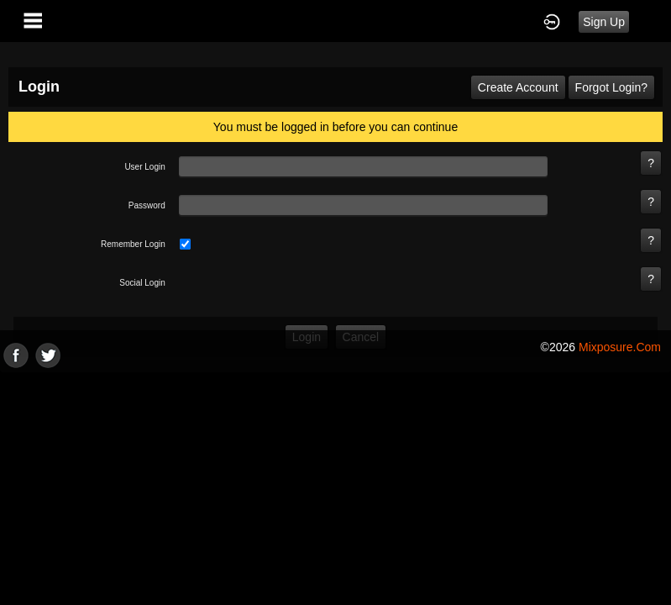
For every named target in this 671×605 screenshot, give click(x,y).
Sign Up (604, 22)
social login (142, 282)
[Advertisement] (335, 485)
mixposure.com (620, 347)
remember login (133, 244)
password (146, 205)
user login (144, 166)
